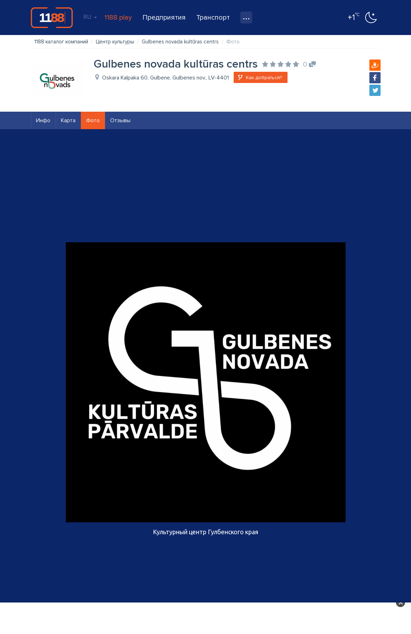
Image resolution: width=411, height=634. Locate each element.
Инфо (43, 120)
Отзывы (120, 120)
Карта (68, 120)
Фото (93, 120)
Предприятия (164, 17)
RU (90, 17)
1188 (52, 17)
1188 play (118, 17)
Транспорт (213, 17)
